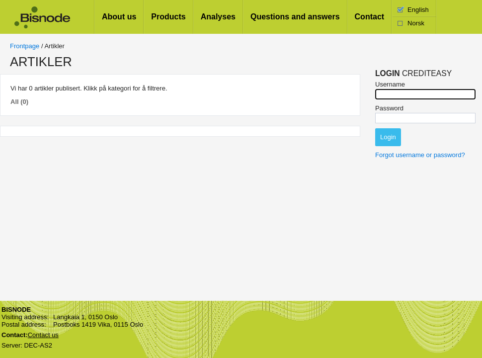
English (418, 9)
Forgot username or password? (420, 155)
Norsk (415, 23)
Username (390, 84)
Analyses (218, 16)
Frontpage (24, 46)
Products (168, 16)
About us (119, 16)
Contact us (43, 335)
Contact (370, 16)
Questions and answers (295, 16)
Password (389, 108)
